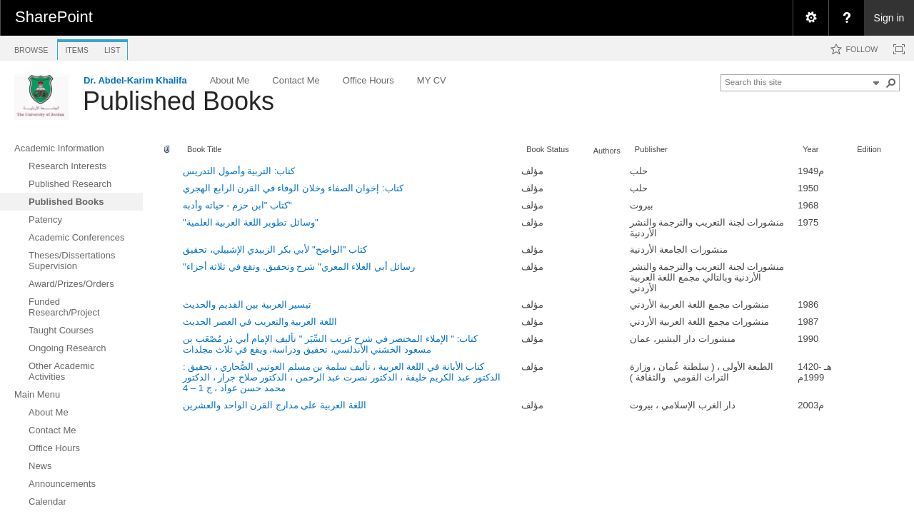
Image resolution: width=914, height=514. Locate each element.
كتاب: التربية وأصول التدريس (239, 171)
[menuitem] (810, 18)
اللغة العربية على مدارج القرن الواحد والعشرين (274, 405)
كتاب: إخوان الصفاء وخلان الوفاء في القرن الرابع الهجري (293, 188)
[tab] (31, 47)
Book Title (204, 149)
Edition (869, 149)
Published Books (178, 101)
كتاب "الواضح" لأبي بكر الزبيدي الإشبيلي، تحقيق (275, 249)
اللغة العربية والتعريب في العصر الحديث (260, 321)
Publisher (651, 149)
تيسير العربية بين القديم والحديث (247, 304)
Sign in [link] (889, 18)
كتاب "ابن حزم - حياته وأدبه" (237, 205)
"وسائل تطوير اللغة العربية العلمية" (250, 222)
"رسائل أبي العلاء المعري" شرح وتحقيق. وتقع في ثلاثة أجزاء (299, 266)
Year (810, 149)
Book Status (547, 149)
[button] (891, 83)
